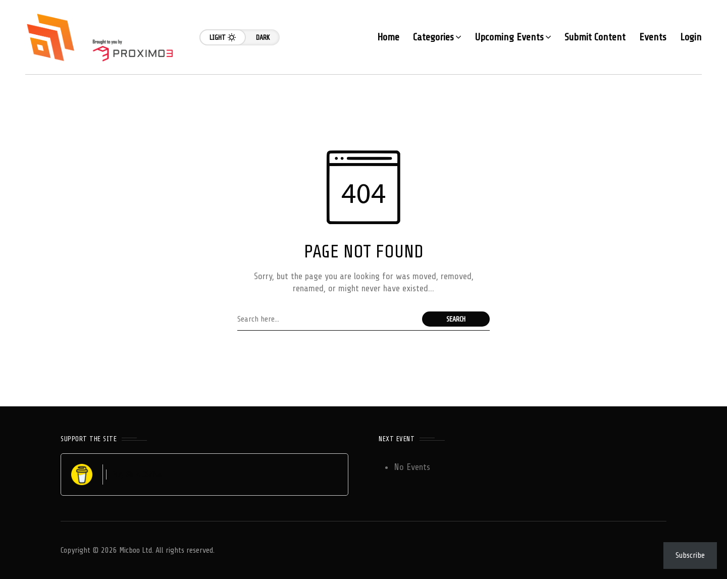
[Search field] (327, 319)
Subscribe (690, 555)
